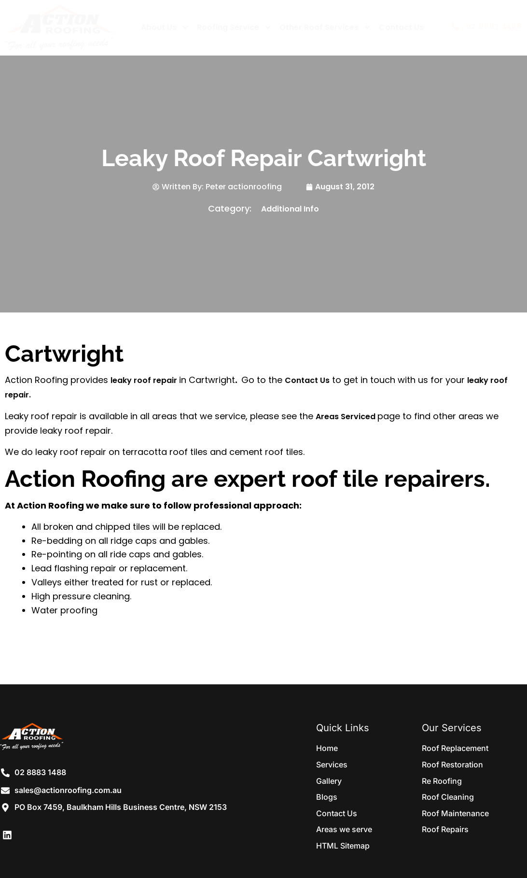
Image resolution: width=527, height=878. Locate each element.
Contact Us (401, 27)
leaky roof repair (145, 380)
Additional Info (290, 208)
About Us (165, 27)
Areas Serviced (346, 416)
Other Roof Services (325, 27)
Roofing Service (234, 27)
